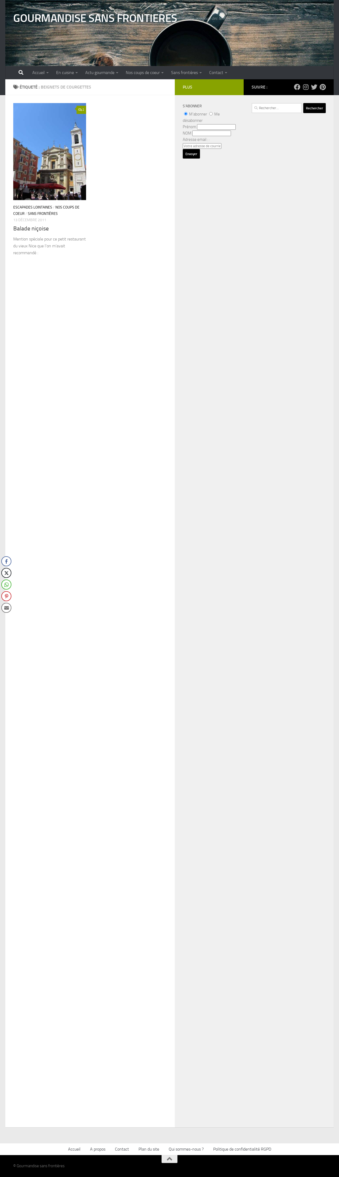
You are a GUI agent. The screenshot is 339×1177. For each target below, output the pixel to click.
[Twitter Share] (6, 573)
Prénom (189, 126)
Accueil (38, 72)
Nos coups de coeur (143, 72)
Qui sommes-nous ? (186, 1149)
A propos (97, 1149)
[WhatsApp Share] (6, 585)
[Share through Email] (6, 608)
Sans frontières (184, 72)
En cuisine (65, 72)
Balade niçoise (31, 228)
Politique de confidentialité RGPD (242, 1149)
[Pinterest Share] (6, 596)
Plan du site (149, 1149)
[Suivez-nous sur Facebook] (297, 87)
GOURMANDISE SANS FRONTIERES (95, 18)
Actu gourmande (99, 72)
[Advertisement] (289, 271)
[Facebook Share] (6, 561)
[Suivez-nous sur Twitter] (314, 87)
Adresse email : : (196, 139)
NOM (187, 133)
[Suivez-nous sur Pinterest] (322, 87)
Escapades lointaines (32, 207)
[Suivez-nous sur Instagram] (305, 87)
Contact (216, 72)
